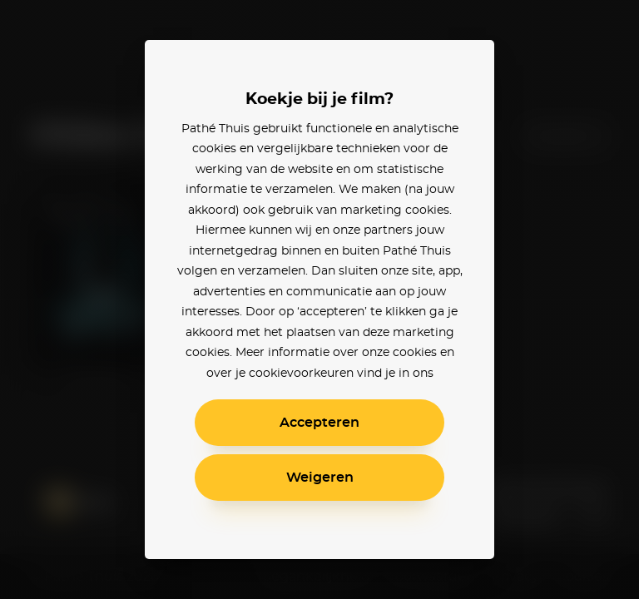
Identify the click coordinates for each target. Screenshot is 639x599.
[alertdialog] (319, 299)
